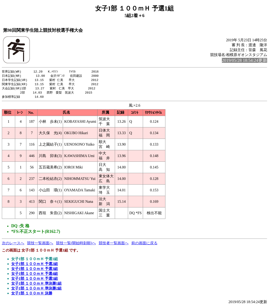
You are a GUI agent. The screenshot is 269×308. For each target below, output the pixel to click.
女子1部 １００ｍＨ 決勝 (31, 295)
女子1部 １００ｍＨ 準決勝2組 (36, 290)
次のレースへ (13, 245)
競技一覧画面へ (40, 245)
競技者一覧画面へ (114, 245)
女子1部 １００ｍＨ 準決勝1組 (36, 285)
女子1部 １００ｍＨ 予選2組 (34, 265)
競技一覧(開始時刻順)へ (76, 245)
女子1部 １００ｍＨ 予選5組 (34, 280)
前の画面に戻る (144, 245)
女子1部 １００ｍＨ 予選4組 (34, 275)
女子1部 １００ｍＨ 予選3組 (34, 270)
